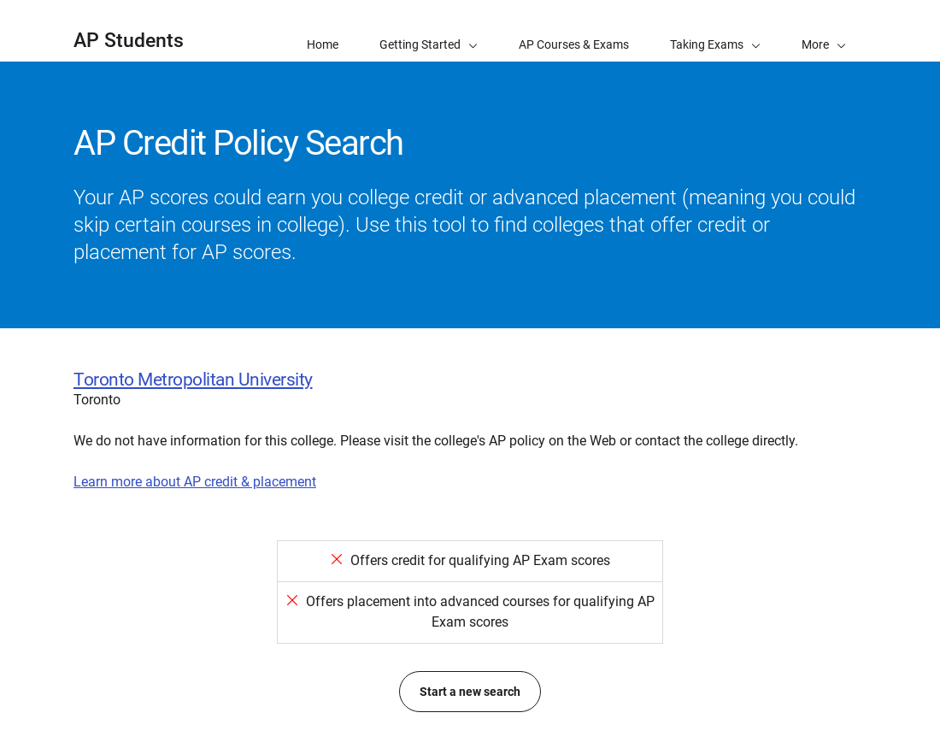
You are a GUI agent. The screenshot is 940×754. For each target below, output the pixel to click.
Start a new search (470, 691)
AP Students (128, 40)
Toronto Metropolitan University (193, 379)
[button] (824, 31)
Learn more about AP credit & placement (194, 482)
